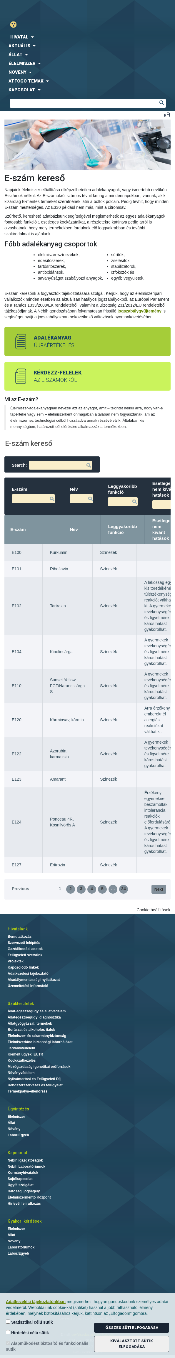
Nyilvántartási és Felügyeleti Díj (34, 1079)
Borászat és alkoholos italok (31, 1030)
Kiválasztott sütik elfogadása (131, 1344)
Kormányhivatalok (23, 1173)
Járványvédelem (21, 1048)
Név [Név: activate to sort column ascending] (74, 529)
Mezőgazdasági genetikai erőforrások (39, 1067)
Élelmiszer (16, 1117)
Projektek (16, 961)
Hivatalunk (18, 929)
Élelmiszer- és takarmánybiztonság (37, 1036)
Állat (11, 1123)
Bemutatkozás (19, 937)
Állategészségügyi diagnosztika (34, 1017)
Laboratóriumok (21, 1247)
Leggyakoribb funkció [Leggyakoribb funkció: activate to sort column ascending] (122, 529)
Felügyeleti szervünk (25, 955)
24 (123, 888)
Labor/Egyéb (18, 1135)
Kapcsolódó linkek (23, 967)
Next (158, 889)
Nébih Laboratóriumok (26, 1166)
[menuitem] (87, 37)
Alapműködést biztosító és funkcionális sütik (47, 1346)
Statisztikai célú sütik (29, 1322)
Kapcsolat (17, 1152)
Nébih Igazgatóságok (25, 1160)
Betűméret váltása (167, 114)
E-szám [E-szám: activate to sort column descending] (18, 529)
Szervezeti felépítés (24, 943)
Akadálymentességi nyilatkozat (34, 980)
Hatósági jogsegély (24, 1191)
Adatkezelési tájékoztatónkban (36, 1301)
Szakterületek (21, 1003)
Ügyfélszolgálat (21, 1185)
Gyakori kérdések (24, 1221)
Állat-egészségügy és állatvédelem (37, 1011)
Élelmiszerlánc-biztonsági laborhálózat (40, 1042)
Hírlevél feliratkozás (24, 1203)
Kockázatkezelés (22, 1060)
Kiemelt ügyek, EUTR (25, 1054)
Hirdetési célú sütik (27, 1332)
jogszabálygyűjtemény (139, 311)
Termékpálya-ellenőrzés (27, 1091)
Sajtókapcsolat (20, 1179)
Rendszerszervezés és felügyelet (35, 1085)
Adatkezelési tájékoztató (28, 974)
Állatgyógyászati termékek (30, 1023)
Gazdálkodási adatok (25, 949)
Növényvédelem (21, 1073)
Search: (52, 465)
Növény (14, 1129)
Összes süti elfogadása (131, 1327)
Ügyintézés (18, 1109)
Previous (20, 888)
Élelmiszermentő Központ (29, 1197)
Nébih (45, 9)
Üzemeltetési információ (28, 986)
